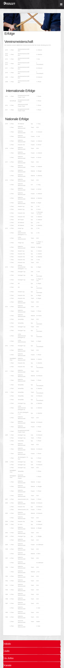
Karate (7, 665)
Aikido (7, 643)
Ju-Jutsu (8, 658)
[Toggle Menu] (61, 4)
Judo (6, 651)
